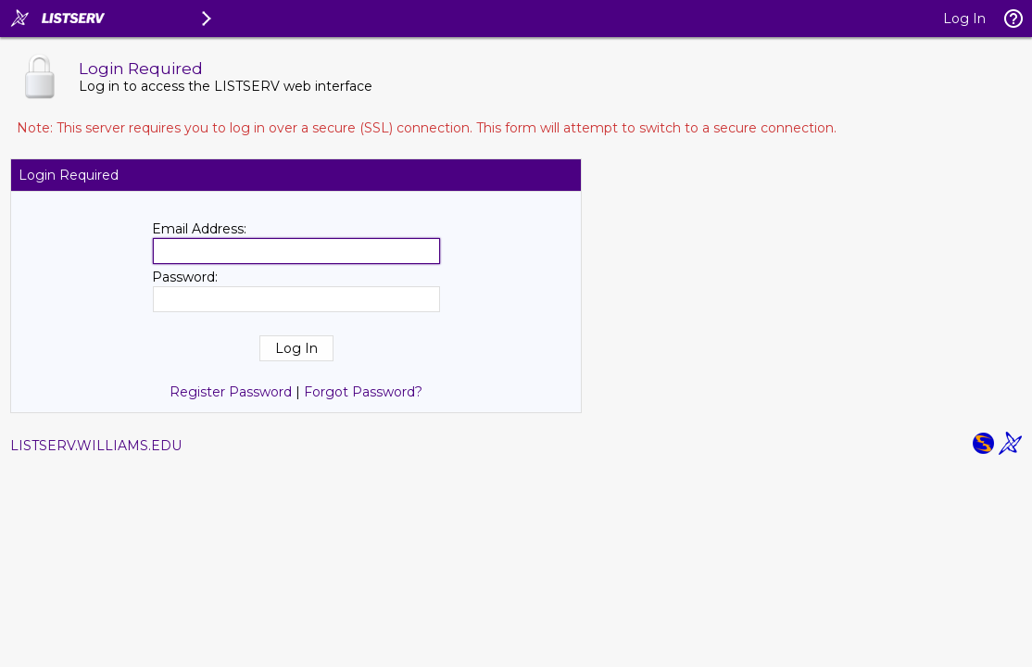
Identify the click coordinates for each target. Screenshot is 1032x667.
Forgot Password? (363, 392)
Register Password (231, 392)
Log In (964, 18)
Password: (185, 277)
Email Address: (199, 228)
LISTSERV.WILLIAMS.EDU (96, 445)
